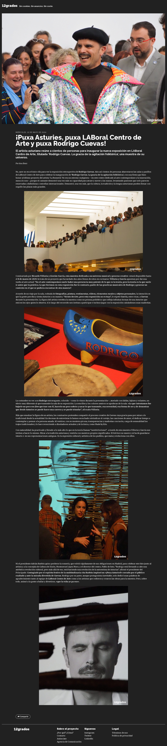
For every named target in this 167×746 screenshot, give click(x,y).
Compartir (23, 717)
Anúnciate (61, 739)
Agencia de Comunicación (69, 742)
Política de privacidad (122, 735)
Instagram (89, 733)
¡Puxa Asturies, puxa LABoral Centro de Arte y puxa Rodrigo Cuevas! (78, 140)
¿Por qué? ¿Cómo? (65, 733)
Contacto (61, 735)
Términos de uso (120, 733)
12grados (9, 6)
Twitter (88, 735)
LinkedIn (88, 739)
